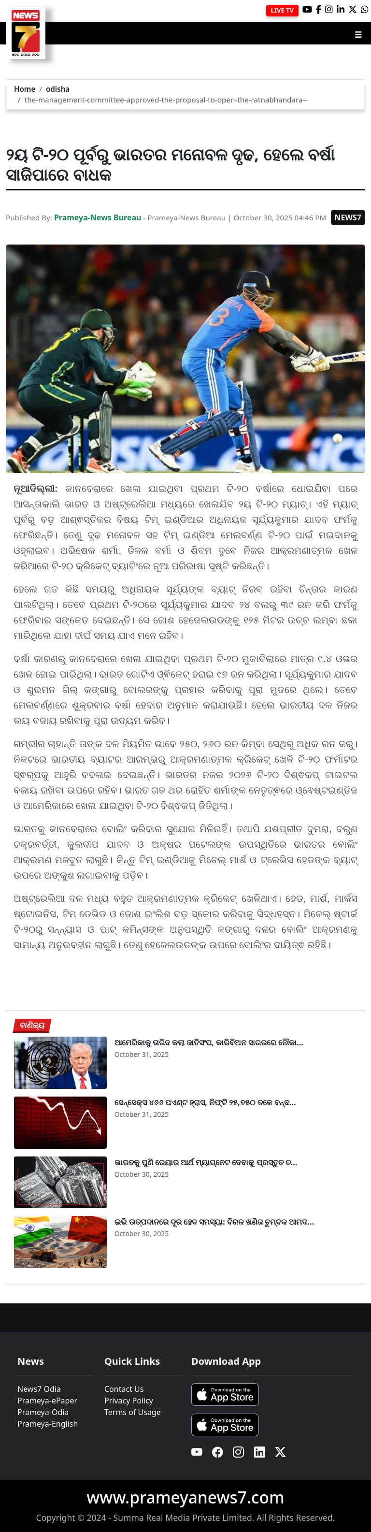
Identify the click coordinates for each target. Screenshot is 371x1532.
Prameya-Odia (43, 1412)
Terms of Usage (132, 1412)
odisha (58, 89)
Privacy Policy (128, 1400)
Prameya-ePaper (47, 1400)
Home (24, 89)
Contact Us (123, 1389)
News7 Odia (39, 1389)
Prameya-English (47, 1423)
